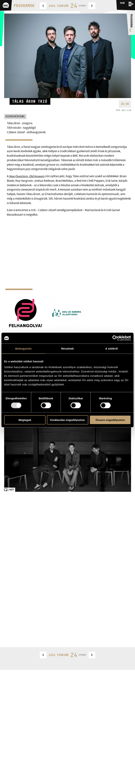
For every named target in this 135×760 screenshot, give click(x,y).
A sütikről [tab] (111, 348)
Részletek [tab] (67, 348)
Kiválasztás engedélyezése (67, 419)
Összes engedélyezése (110, 419)
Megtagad (24, 419)
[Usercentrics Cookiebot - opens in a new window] (115, 338)
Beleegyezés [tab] (23, 348)
